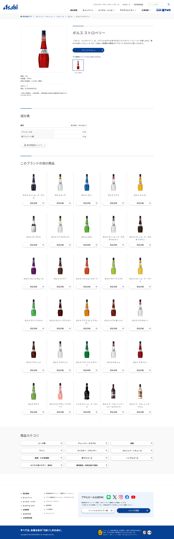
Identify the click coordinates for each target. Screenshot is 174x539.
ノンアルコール (139, 458)
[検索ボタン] (169, 4)
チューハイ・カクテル (92, 443)
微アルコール (94, 458)
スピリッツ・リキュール (45, 16)
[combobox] (157, 4)
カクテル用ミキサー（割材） (46, 465)
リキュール (61, 16)
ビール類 (50, 443)
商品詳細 (37, 203)
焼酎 (141, 443)
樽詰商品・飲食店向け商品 (91, 465)
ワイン (50, 450)
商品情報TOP (28, 16)
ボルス (71, 16)
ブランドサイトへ (92, 50)
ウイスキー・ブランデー (92, 450)
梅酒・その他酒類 (48, 458)
